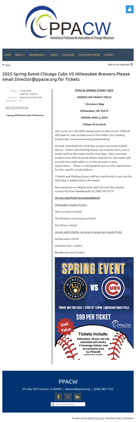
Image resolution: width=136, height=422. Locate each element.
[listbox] (121, 65)
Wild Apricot (96, 418)
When (14, 90)
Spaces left (11, 100)
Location (12, 97)
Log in (130, 9)
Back (8, 64)
